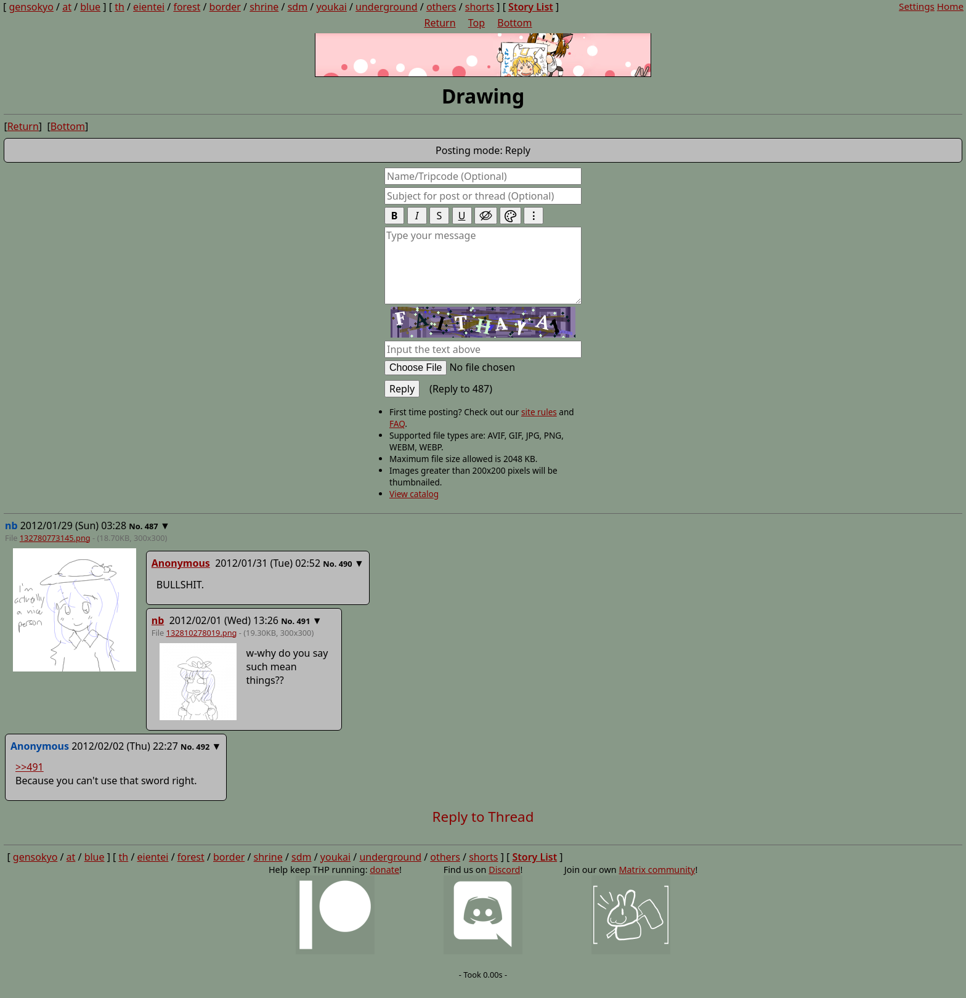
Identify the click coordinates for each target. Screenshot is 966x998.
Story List (534, 10)
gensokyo (35, 10)
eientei (153, 10)
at (71, 10)
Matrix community (657, 883)
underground (390, 10)
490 (345, 577)
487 (151, 539)
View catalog (414, 507)
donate (384, 883)
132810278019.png (201, 646)
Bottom (68, 140)
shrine (268, 10)
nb (158, 634)
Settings (913, 10)
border (229, 10)
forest (191, 10)
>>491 (29, 780)
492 (202, 760)
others (445, 10)
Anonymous (181, 576)
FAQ (397, 437)
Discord (504, 883)
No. (136, 539)
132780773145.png (55, 551)
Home (946, 10)
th (124, 10)
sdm (301, 10)
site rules (539, 425)
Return (23, 140)
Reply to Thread (483, 830)
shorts (483, 10)
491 (303, 634)
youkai (335, 10)
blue (94, 10)
